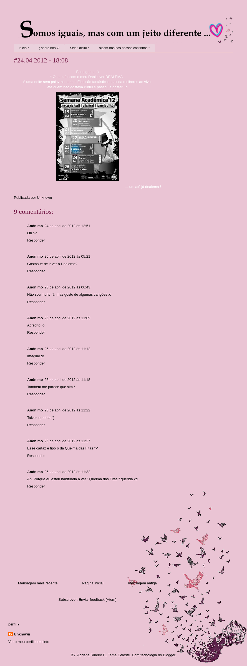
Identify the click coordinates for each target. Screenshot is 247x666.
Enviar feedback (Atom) (98, 599)
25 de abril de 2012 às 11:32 (67, 472)
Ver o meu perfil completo (28, 642)
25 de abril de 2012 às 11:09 (67, 318)
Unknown (22, 634)
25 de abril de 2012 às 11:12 (67, 349)
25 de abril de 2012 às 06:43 (67, 287)
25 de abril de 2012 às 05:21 (67, 256)
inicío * (24, 48)
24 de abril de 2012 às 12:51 (67, 226)
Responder (36, 240)
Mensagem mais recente (37, 583)
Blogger (169, 655)
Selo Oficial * (79, 48)
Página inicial (93, 583)
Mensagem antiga (142, 583)
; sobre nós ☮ (49, 48)
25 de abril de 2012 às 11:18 (67, 380)
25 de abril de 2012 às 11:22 (67, 410)
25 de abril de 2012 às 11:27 (67, 441)
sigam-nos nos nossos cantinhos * (124, 48)
